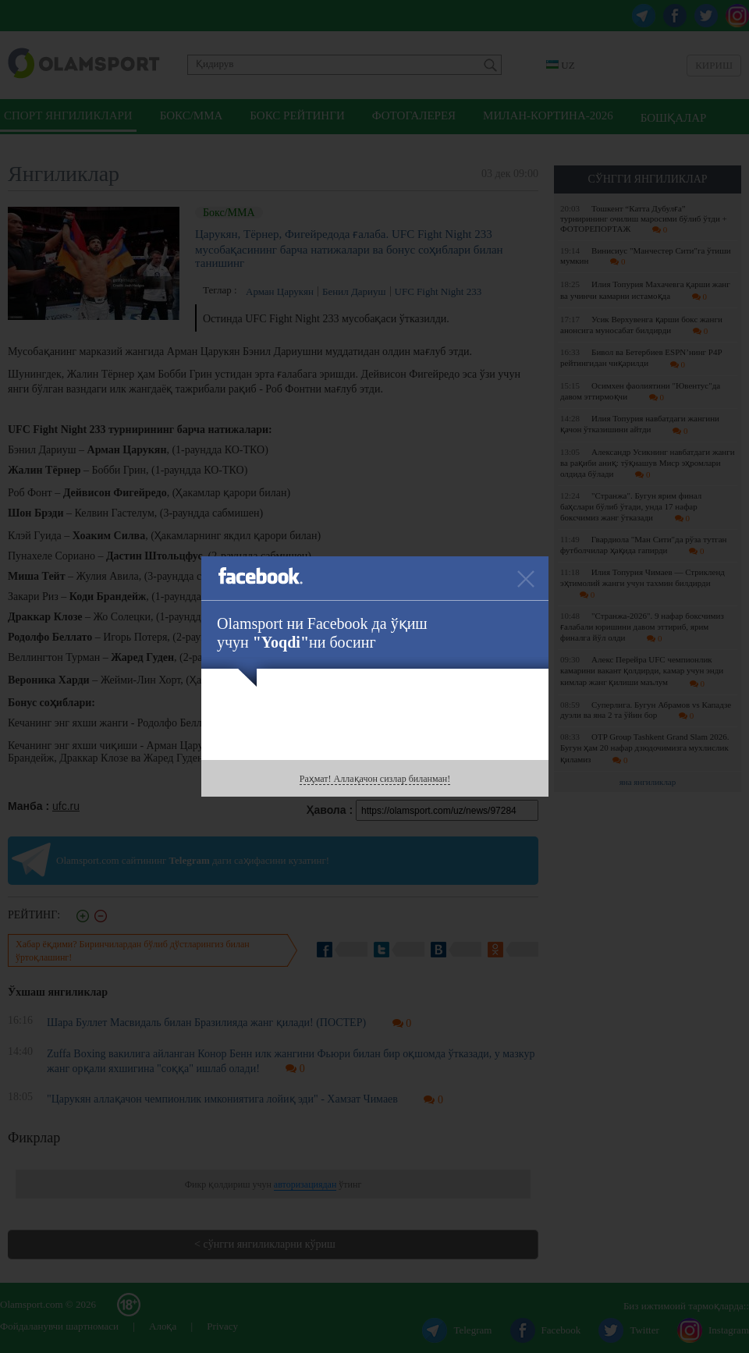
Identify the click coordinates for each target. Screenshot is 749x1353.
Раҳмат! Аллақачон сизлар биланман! (375, 778)
